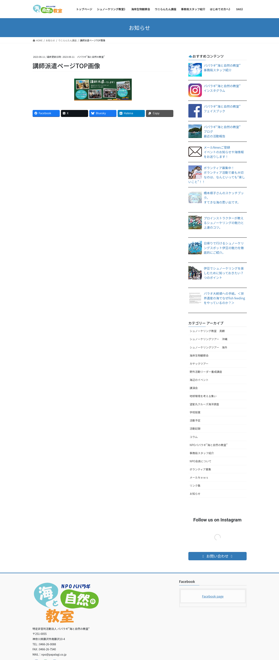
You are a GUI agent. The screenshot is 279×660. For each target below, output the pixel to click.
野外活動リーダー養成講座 (206, 372)
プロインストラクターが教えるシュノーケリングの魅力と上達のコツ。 (224, 223)
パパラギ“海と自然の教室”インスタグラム (222, 88)
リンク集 (195, 485)
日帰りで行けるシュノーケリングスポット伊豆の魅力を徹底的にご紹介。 (224, 248)
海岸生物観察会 (199, 355)
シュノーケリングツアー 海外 (208, 347)
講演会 (194, 388)
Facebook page (213, 596)
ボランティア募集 (200, 469)
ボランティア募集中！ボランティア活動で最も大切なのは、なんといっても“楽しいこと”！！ (216, 174)
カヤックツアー (199, 363)
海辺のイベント (199, 380)
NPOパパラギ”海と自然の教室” (209, 445)
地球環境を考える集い (203, 396)
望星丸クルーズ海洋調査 (204, 404)
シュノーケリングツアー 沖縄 (208, 339)
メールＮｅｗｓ (199, 477)
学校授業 (195, 412)
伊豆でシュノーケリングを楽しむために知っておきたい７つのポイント (224, 273)
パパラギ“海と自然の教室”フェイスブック (222, 108)
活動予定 (195, 420)
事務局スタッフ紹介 (202, 453)
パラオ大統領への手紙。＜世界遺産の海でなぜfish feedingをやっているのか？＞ (224, 298)
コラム (194, 437)
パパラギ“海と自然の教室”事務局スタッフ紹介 (222, 67)
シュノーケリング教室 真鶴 (207, 331)
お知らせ (195, 494)
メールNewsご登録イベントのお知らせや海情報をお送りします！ (224, 152)
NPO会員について (201, 461)
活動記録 (195, 428)
